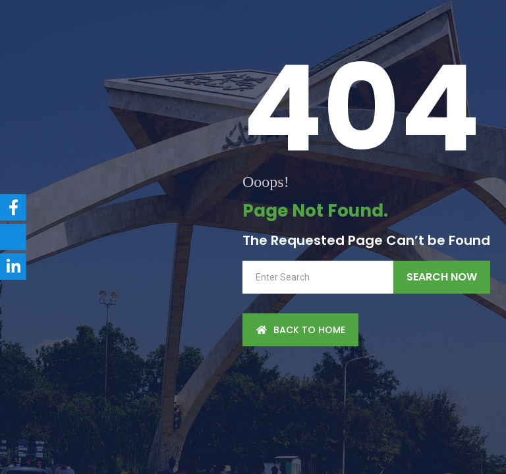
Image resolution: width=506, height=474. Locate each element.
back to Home (300, 329)
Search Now (442, 276)
